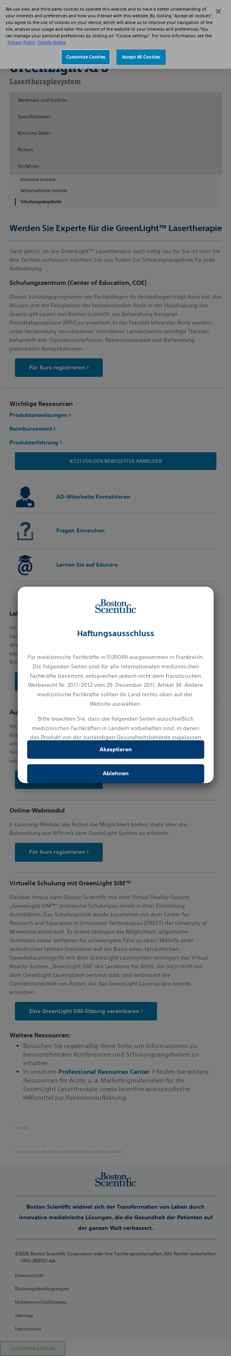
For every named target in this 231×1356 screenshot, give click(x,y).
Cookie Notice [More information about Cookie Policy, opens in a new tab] (51, 33)
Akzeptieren (116, 749)
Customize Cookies (85, 48)
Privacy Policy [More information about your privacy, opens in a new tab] (21, 33)
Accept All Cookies (141, 48)
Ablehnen (116, 773)
